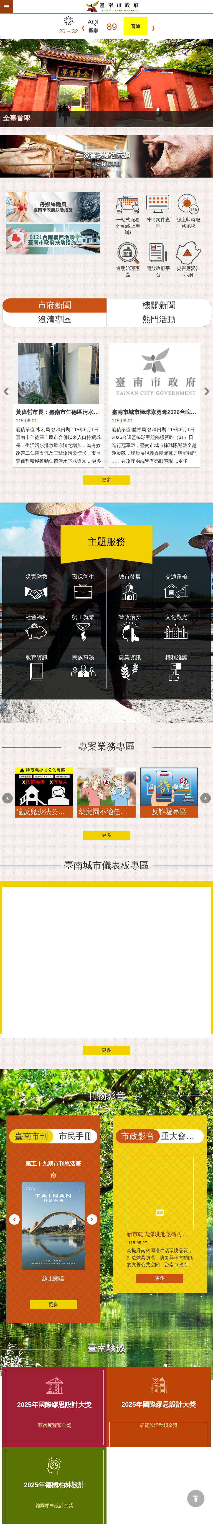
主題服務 (106, 535)
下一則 (153, 28)
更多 (106, 479)
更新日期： (12, 1504)
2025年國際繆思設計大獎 (54, 1289)
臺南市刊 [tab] (31, 1071)
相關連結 (106, 1445)
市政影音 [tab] (137, 1071)
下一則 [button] (206, 391)
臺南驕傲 (106, 1253)
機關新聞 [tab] (159, 305)
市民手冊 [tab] (75, 1071)
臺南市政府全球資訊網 (113, 6)
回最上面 (196, 1498)
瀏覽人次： (12, 1512)
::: (2, 37)
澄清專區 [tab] (54, 319)
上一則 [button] (6, 391)
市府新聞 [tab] (54, 305)
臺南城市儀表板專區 (106, 800)
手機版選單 (6, 6)
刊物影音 (106, 1030)
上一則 (83, 28)
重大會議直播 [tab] (182, 1071)
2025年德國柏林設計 (54, 1370)
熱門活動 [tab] (159, 319)
